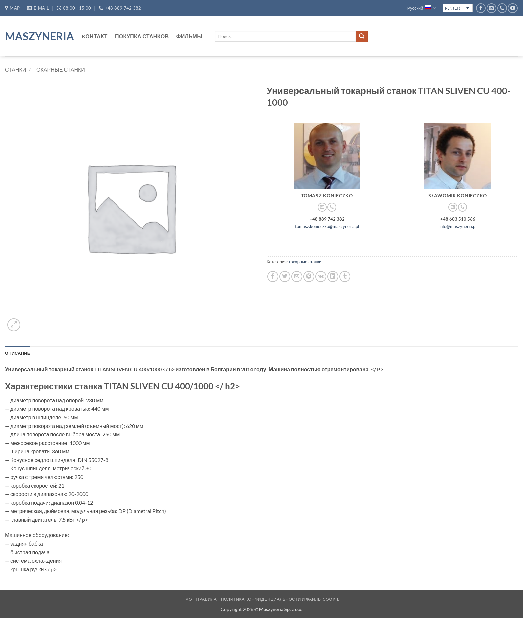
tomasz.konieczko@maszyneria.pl (327, 226)
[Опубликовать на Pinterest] (308, 276)
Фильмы (189, 36)
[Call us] (502, 8)
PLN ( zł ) (452, 8)
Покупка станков (142, 36)
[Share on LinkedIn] (332, 276)
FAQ (187, 599)
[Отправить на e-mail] (491, 8)
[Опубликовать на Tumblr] (344, 276)
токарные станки (59, 69)
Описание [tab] (17, 353)
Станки (15, 69)
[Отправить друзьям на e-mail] (296, 276)
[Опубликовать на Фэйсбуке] (272, 276)
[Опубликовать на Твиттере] (284, 276)
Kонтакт (95, 36)
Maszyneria (38, 36)
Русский (421, 8)
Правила (206, 599)
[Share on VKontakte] (320, 276)
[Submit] (361, 36)
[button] (13, 324)
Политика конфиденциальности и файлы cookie (280, 599)
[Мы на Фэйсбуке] (481, 8)
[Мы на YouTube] (512, 8)
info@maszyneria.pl (457, 226)
